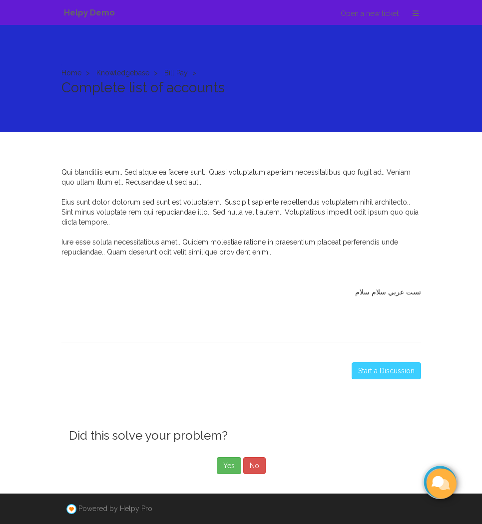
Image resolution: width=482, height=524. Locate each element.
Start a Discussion (386, 371)
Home (71, 73)
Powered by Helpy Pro (115, 509)
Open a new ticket (370, 13)
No (254, 466)
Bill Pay (176, 73)
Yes (229, 466)
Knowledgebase (122, 73)
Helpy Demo (89, 12)
